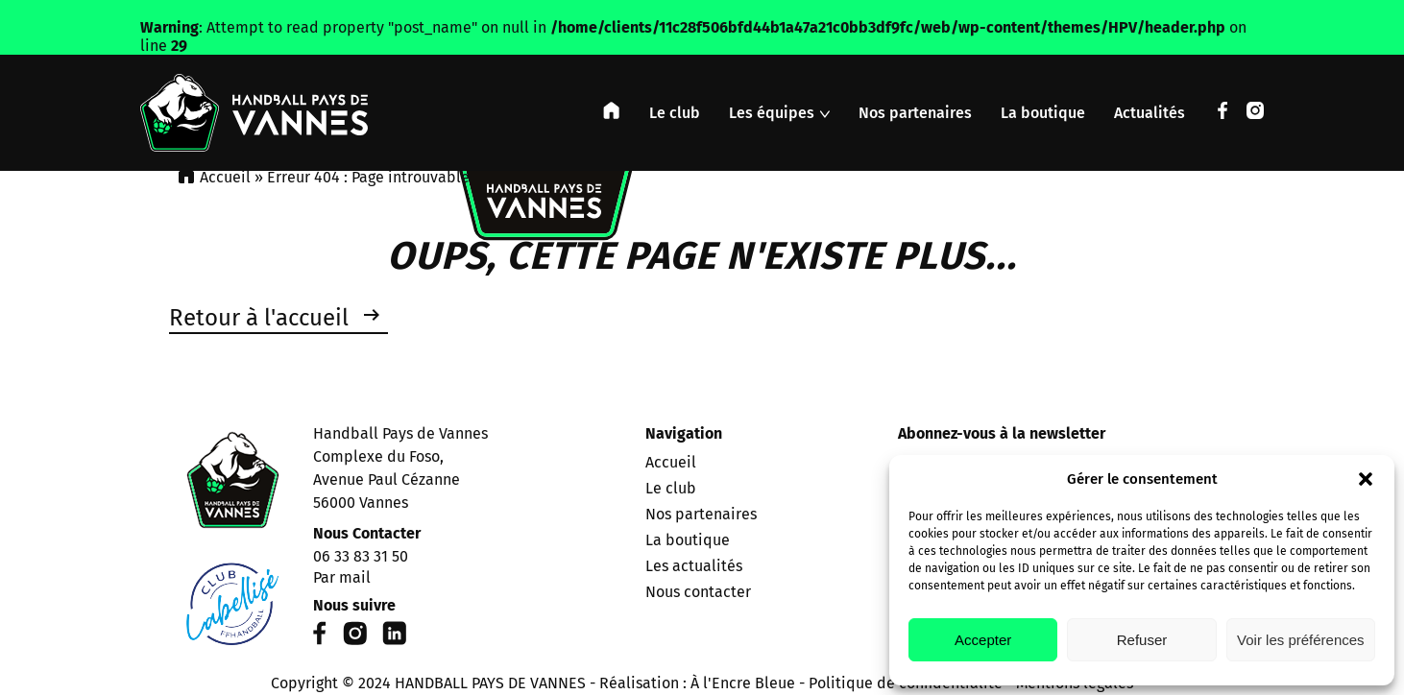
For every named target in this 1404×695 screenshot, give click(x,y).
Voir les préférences (1301, 640)
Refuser (1142, 640)
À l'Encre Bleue (742, 683)
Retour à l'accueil (259, 317)
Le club (674, 113)
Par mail (342, 577)
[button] (1365, 479)
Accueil (225, 177)
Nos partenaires (915, 113)
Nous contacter (698, 592)
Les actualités (693, 566)
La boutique (1043, 113)
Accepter (983, 640)
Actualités (1149, 113)
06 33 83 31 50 (360, 556)
